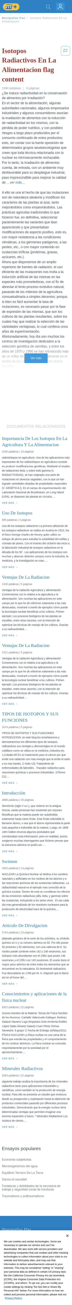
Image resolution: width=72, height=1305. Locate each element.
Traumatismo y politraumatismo (23, 1196)
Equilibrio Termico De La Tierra (22, 1172)
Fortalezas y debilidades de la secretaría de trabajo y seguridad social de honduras (31, 1187)
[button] (65, 65)
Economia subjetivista (16, 1159)
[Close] (67, 1242)
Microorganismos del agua (19, 1166)
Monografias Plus (13, 18)
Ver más (36, 358)
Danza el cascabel (14, 1179)
